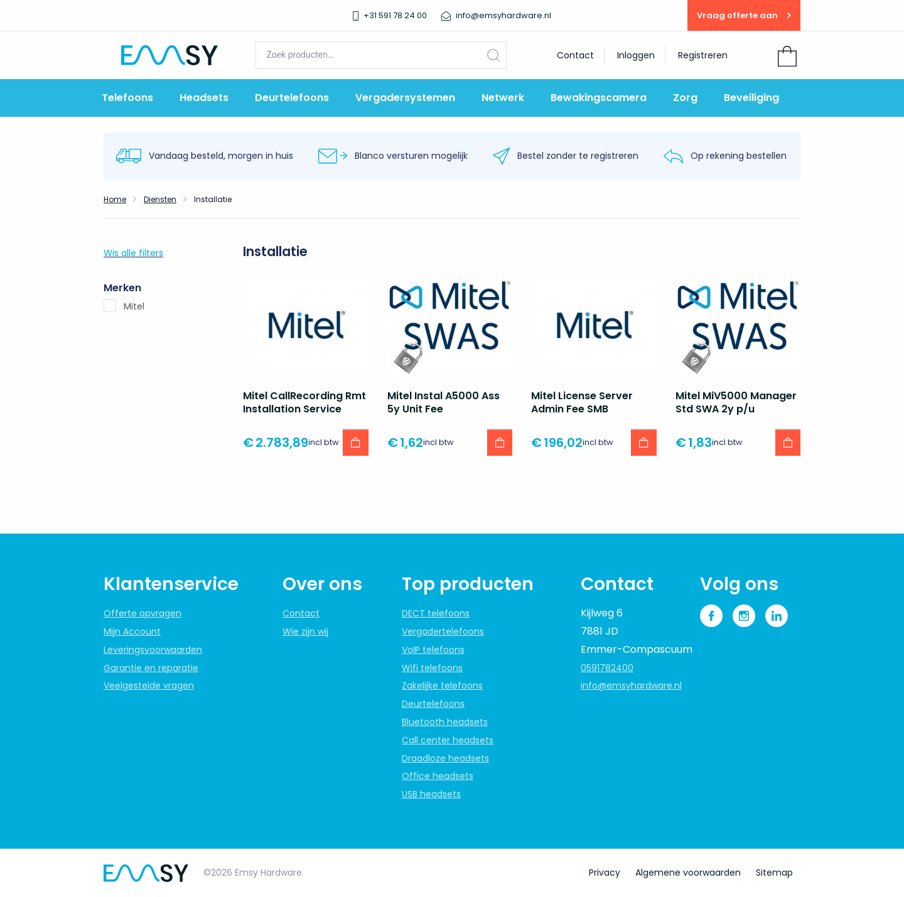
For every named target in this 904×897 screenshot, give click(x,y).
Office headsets (437, 776)
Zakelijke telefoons (442, 685)
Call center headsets (447, 740)
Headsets (204, 97)
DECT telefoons (436, 613)
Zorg (685, 97)
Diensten (160, 199)
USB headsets (431, 794)
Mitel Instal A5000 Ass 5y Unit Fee (443, 403)
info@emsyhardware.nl (631, 685)
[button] (355, 442)
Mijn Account (132, 631)
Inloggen (636, 55)
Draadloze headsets (445, 758)
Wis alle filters (133, 253)
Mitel (134, 306)
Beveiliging (751, 97)
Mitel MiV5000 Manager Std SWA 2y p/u (736, 403)
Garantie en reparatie (151, 668)
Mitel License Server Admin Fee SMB (582, 403)
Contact (575, 55)
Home (115, 199)
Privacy (604, 872)
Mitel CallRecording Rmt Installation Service (304, 403)
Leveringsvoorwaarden (153, 649)
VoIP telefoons (433, 649)
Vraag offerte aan (744, 15)
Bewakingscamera (599, 97)
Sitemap (774, 872)
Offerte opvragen (142, 613)
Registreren (703, 55)
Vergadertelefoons (443, 631)
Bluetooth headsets (445, 722)
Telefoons (127, 97)
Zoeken (493, 54)
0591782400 (607, 668)
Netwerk (503, 97)
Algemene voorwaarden (688, 872)
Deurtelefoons (292, 97)
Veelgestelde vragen (149, 685)
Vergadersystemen (405, 97)
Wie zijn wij (305, 631)
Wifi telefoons (432, 668)
